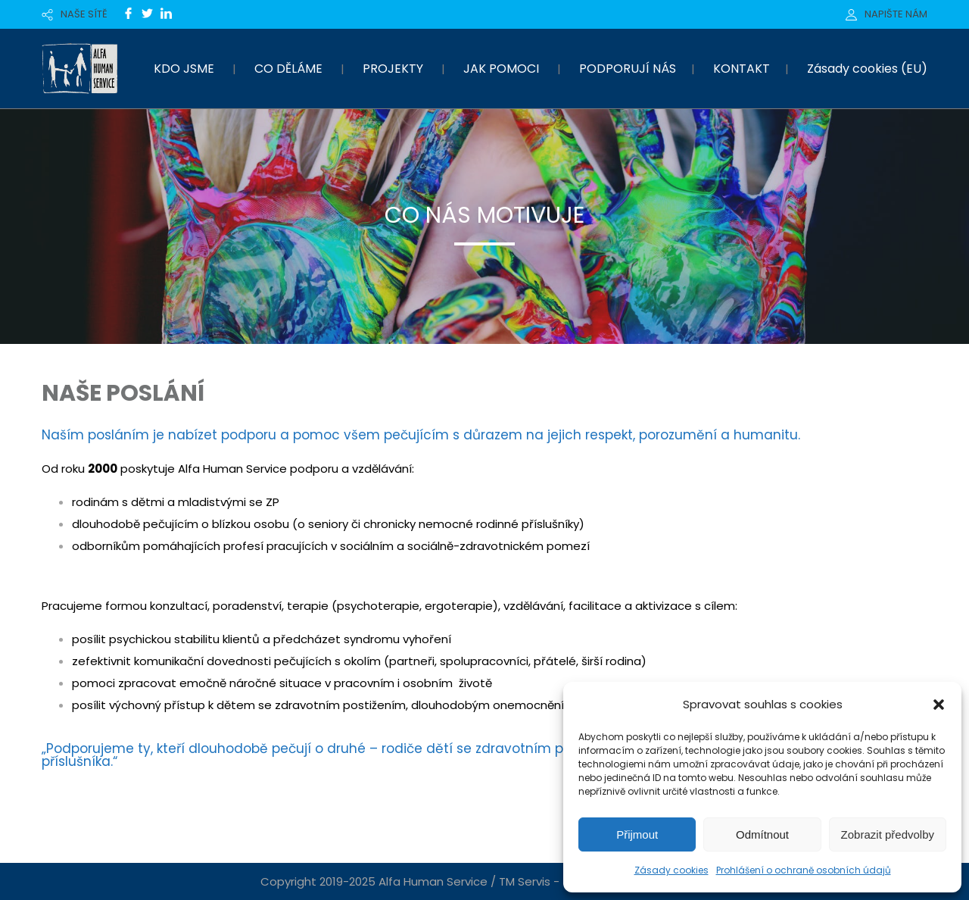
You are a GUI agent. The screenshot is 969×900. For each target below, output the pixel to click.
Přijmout (637, 834)
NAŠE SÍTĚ (84, 14)
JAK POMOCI (501, 68)
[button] (938, 704)
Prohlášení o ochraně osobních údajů (803, 870)
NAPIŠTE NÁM (896, 14)
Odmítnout (762, 834)
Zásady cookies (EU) (867, 68)
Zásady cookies (671, 870)
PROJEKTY (393, 68)
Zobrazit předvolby (887, 834)
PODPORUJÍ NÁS (627, 68)
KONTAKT (741, 68)
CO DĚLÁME (288, 68)
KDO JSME (184, 68)
